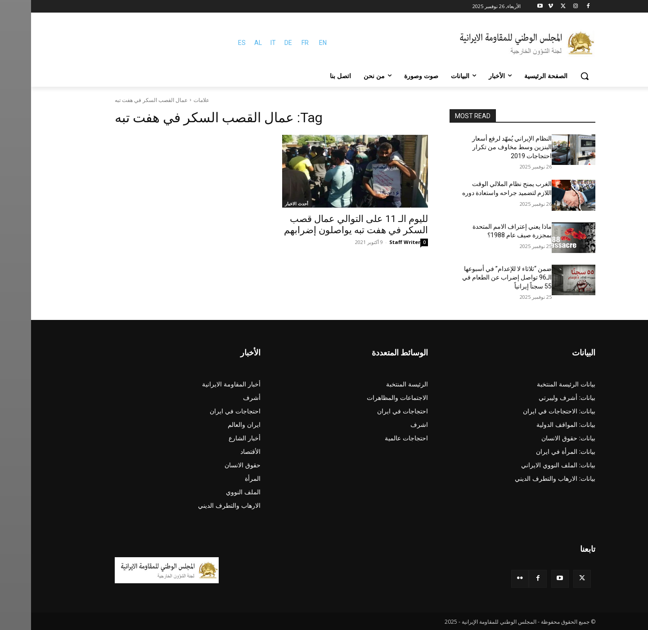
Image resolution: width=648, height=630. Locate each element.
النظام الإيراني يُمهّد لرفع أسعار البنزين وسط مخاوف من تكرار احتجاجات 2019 (481, 147)
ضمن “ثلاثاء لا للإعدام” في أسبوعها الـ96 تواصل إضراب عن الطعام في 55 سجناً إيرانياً (476, 277)
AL (227, 42)
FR (274, 42)
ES (211, 42)
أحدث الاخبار (265, 203)
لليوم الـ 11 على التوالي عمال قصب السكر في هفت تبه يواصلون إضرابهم (325, 224)
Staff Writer (373, 242)
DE (257, 42)
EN (292, 42)
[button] (553, 76)
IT (242, 42)
